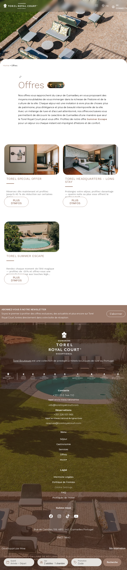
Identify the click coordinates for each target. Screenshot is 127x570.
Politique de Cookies (63, 482)
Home (6, 65)
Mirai (22, 548)
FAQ (63, 492)
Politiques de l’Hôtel (63, 497)
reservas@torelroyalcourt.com (63, 423)
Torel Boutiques (22, 360)
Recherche (112, 562)
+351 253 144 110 (63, 395)
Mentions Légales (64, 477)
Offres (63, 454)
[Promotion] (85, 563)
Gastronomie (63, 444)
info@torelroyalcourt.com (64, 405)
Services (63, 449)
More (63, 459)
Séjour (63, 439)
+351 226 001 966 (63, 414)
